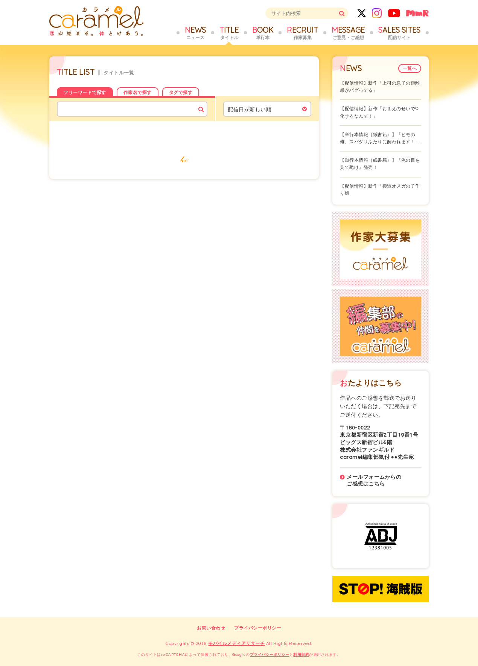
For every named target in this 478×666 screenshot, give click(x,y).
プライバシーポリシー (257, 628)
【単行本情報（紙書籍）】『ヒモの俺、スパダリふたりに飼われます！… (380, 138)
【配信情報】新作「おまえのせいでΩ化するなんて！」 (379, 112)
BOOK (262, 33)
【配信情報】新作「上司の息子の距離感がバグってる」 (380, 87)
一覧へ (410, 68)
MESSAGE (348, 33)
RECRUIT (302, 33)
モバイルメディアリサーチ (236, 643)
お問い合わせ (211, 628)
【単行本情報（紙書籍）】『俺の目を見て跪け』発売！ (380, 164)
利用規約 (301, 655)
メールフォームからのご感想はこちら (374, 481)
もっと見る (184, 156)
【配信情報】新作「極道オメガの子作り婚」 (380, 190)
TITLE (229, 33)
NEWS (195, 33)
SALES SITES (399, 33)
